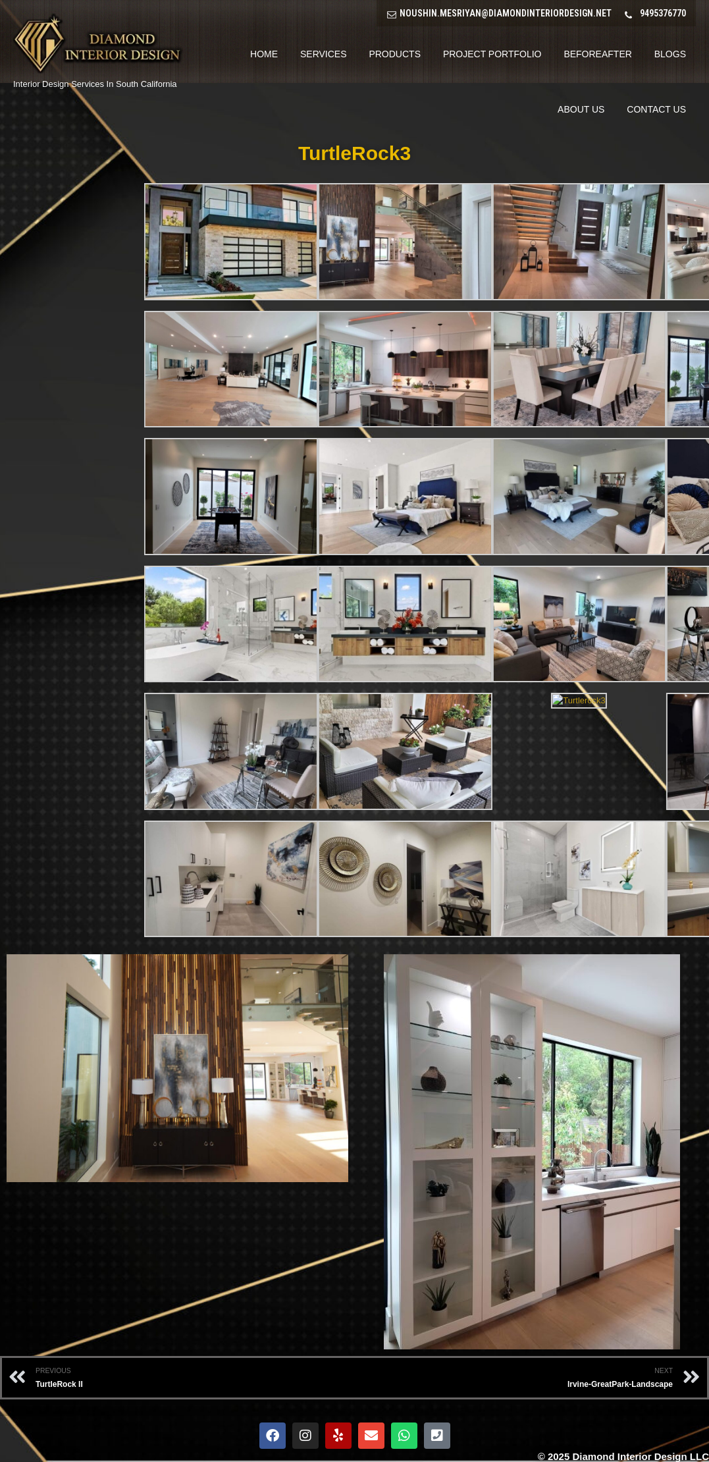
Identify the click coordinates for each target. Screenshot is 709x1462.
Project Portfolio (492, 54)
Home (264, 54)
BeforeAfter (597, 54)
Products (395, 54)
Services (323, 54)
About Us (581, 109)
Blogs (670, 54)
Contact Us (656, 109)
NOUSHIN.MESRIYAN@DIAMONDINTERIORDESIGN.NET (506, 13)
